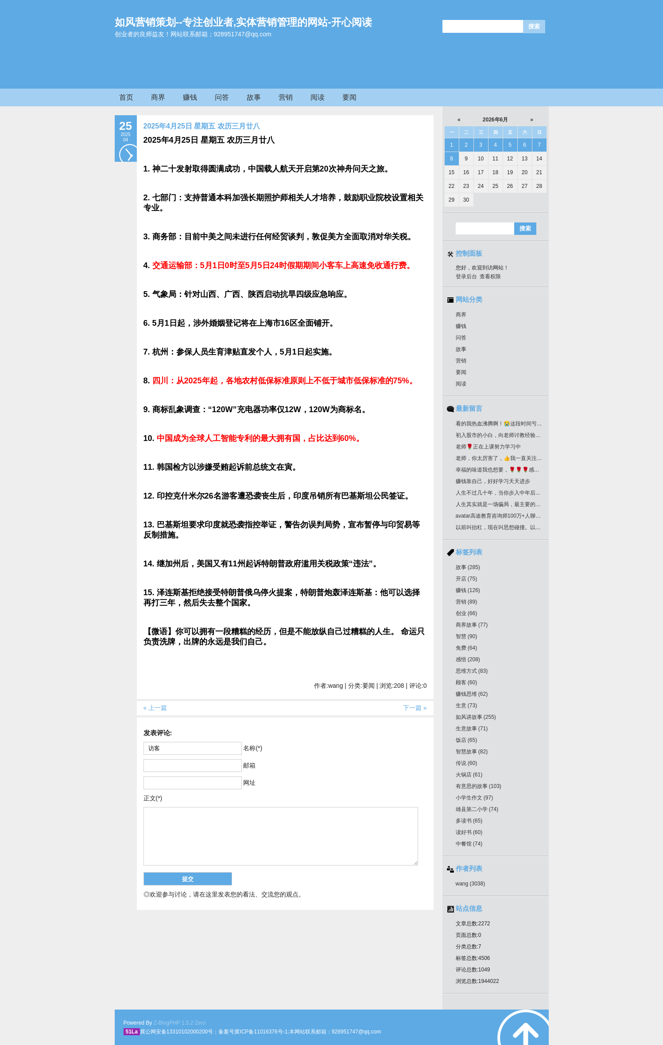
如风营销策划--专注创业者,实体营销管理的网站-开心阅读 (243, 22)
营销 (286, 97)
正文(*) (153, 798)
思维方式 (472, 671)
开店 (466, 579)
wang (470, 884)
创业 (466, 613)
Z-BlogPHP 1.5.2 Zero (180, 1023)
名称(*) (252, 748)
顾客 (466, 682)
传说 (466, 763)
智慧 (466, 636)
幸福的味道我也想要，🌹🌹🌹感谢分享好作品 (511, 470)
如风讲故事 (476, 717)
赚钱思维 (472, 694)
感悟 (468, 659)
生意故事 (472, 728)
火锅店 (469, 775)
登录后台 (466, 276)
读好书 (469, 832)
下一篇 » (415, 707)
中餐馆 (469, 844)
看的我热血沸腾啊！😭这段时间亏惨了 (501, 424)
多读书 (469, 821)
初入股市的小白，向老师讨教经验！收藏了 (506, 435)
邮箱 (249, 765)
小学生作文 (474, 798)
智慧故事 (472, 752)
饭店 (466, 740)
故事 (254, 97)
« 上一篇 (155, 707)
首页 (126, 97)
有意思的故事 (478, 786)
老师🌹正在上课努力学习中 (488, 447)
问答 (222, 97)
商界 (158, 97)
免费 (466, 648)
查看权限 (490, 276)
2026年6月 (495, 120)
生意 (466, 705)
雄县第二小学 (477, 809)
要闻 (349, 97)
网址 (249, 782)
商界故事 (472, 625)
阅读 (317, 97)
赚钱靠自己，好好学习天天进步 (493, 481)
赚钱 (190, 97)
